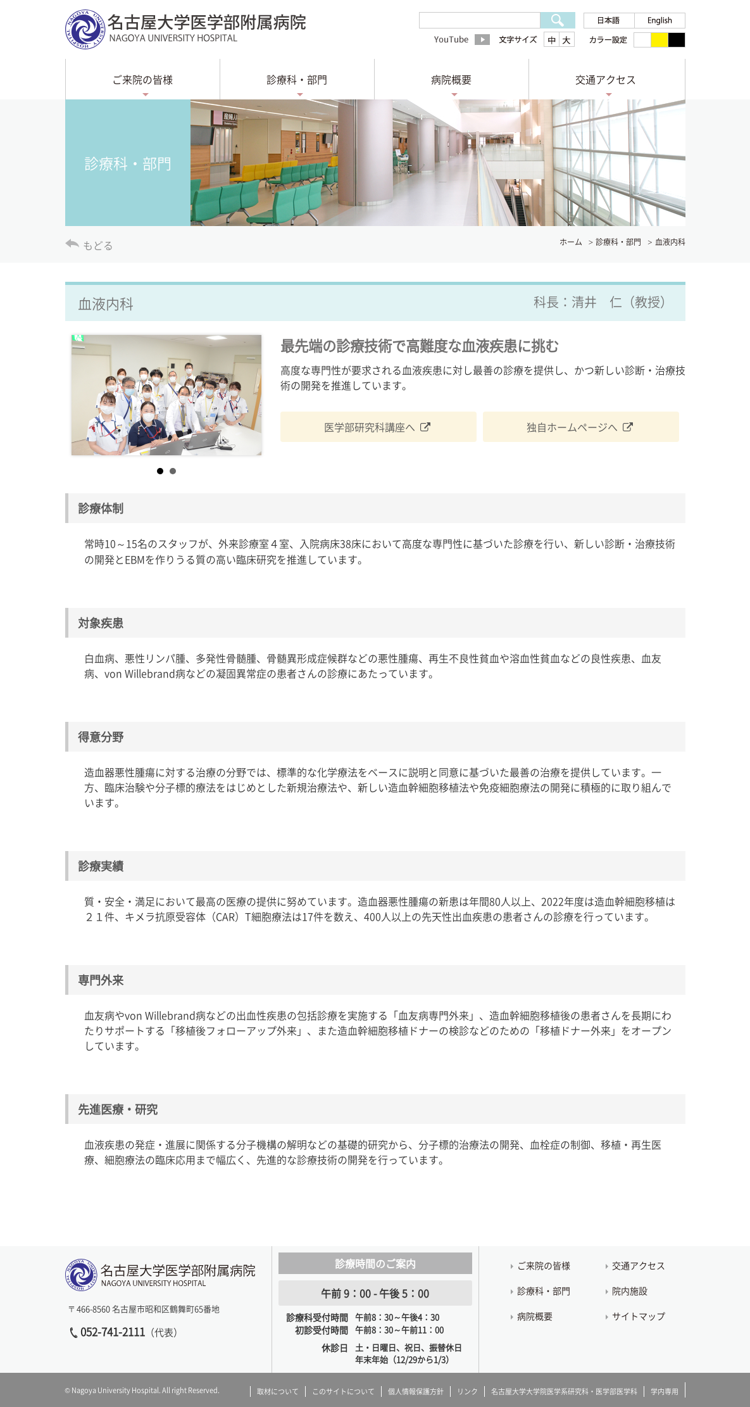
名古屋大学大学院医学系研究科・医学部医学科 (564, 1391)
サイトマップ (638, 1315)
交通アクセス (605, 79)
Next (245, 395)
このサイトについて (343, 1391)
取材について (278, 1391)
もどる (98, 245)
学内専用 (664, 1391)
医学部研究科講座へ (369, 426)
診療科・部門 (296, 79)
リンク (467, 1391)
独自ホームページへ (572, 426)
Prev (88, 395)
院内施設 (629, 1290)
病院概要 (451, 79)
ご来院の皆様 (142, 79)
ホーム (570, 242)
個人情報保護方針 (416, 1391)
